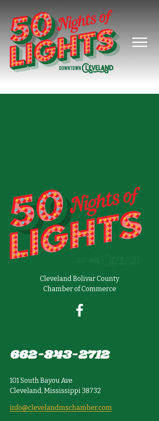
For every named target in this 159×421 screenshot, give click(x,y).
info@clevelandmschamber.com (61, 408)
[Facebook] (79, 310)
